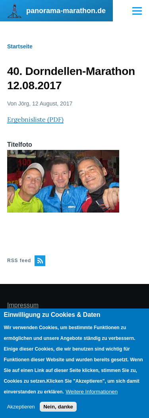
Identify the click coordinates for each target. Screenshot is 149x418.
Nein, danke (58, 407)
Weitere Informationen (92, 392)
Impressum (23, 305)
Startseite (20, 46)
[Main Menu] (137, 11)
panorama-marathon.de (66, 11)
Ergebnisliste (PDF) (35, 119)
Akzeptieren (21, 407)
